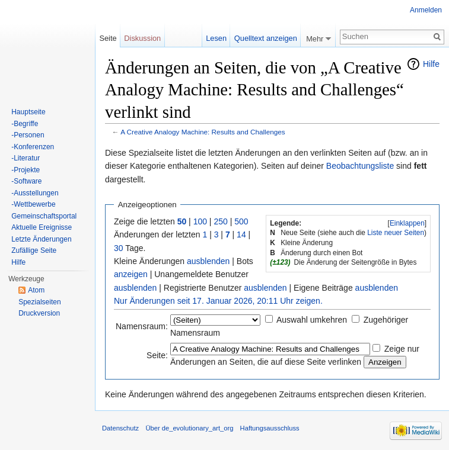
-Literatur (25, 158)
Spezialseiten (39, 302)
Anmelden (426, 10)
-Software (26, 181)
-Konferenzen (32, 147)
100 (200, 221)
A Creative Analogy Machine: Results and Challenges (202, 132)
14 (241, 234)
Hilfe (431, 64)
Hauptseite (28, 112)
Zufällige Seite (33, 250)
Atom (36, 290)
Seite (107, 38)
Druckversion (39, 313)
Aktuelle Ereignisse (41, 227)
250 (220, 221)
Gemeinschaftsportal (44, 216)
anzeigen (131, 274)
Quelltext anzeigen (265, 38)
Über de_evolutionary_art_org (189, 428)
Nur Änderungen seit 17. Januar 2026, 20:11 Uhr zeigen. (218, 301)
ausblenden (208, 261)
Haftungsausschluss (270, 428)
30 (118, 248)
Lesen (216, 38)
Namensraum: (142, 326)
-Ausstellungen (34, 193)
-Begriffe (24, 124)
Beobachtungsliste (360, 166)
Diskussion (142, 38)
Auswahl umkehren (311, 319)
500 (241, 221)
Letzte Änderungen (41, 239)
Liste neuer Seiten (395, 233)
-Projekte (25, 170)
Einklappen (407, 223)
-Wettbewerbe (33, 204)
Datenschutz (120, 428)
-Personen (27, 135)
